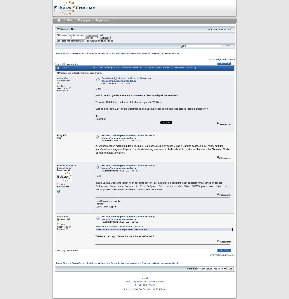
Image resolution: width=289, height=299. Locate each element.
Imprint (145, 278)
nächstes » (229, 59)
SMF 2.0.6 (130, 281)
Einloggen (84, 20)
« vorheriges (216, 59)
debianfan (62, 78)
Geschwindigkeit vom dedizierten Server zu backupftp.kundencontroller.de (126, 79)
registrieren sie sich (94, 35)
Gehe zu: (191, 269)
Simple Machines (157, 281)
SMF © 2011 (142, 281)
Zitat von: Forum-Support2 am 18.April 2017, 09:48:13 (119, 227)
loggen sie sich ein (70, 35)
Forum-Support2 (66, 165)
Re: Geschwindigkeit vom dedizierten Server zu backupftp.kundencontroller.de (129, 137)
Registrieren (102, 20)
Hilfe (69, 20)
